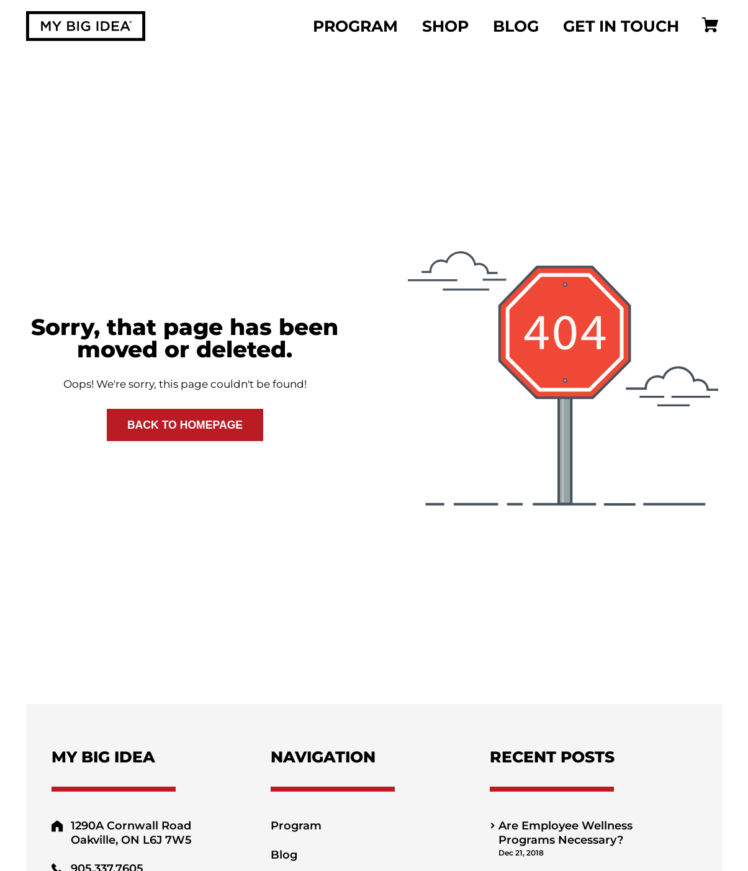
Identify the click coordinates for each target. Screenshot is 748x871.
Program (355, 26)
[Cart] (710, 26)
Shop (445, 26)
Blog (516, 26)
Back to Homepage (185, 425)
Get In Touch (621, 26)
